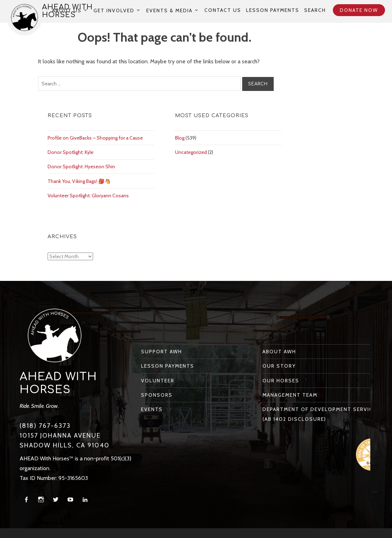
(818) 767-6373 (45, 426)
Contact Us (222, 10)
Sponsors (157, 395)
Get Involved (113, 10)
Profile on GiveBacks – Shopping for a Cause (95, 138)
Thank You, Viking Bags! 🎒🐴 (79, 181)
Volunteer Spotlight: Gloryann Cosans (88, 195)
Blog (179, 138)
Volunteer (157, 380)
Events (152, 409)
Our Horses (280, 380)
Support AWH (161, 351)
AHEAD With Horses (58, 383)
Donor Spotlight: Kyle (70, 152)
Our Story (279, 366)
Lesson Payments (272, 10)
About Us (67, 10)
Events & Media (169, 10)
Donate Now (359, 10)
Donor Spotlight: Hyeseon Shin (81, 166)
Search (315, 10)
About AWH (279, 351)
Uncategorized (191, 152)
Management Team (289, 395)
